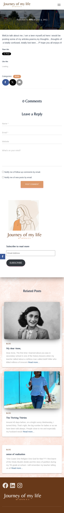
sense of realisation (15, 454)
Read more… (34, 362)
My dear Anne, (13, 348)
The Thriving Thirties (16, 417)
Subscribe (16, 263)
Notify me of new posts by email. (18, 177)
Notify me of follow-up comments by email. (22, 172)
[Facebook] (2, 256)
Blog (17, 76)
